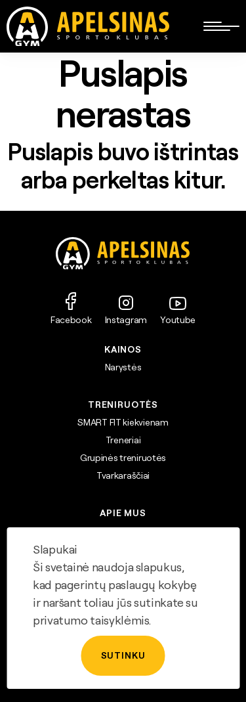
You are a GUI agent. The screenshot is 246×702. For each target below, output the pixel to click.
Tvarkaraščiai (123, 475)
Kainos (123, 349)
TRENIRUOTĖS (123, 404)
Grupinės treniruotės (123, 458)
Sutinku (123, 655)
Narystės (123, 367)
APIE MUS (123, 513)
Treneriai (123, 440)
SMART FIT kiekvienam (122, 422)
